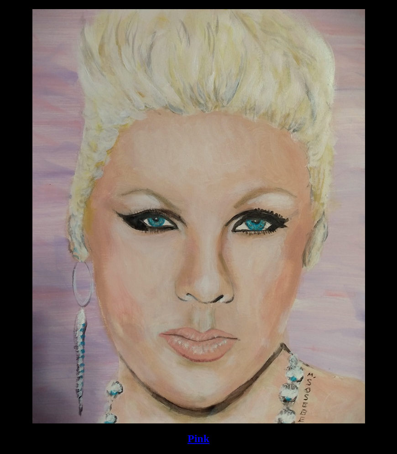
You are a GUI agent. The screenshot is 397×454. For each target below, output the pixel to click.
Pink (198, 438)
